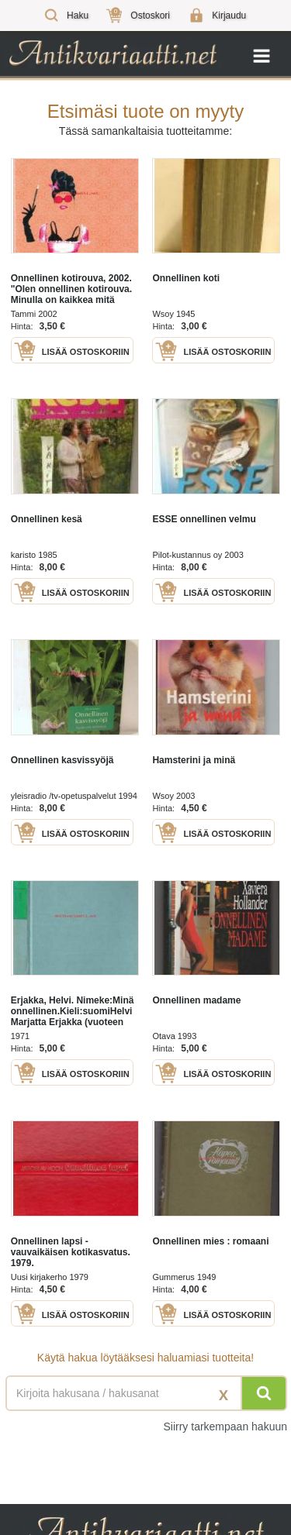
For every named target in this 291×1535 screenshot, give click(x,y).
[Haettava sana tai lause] (145, 1393)
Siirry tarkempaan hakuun (225, 1426)
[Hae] (264, 1393)
